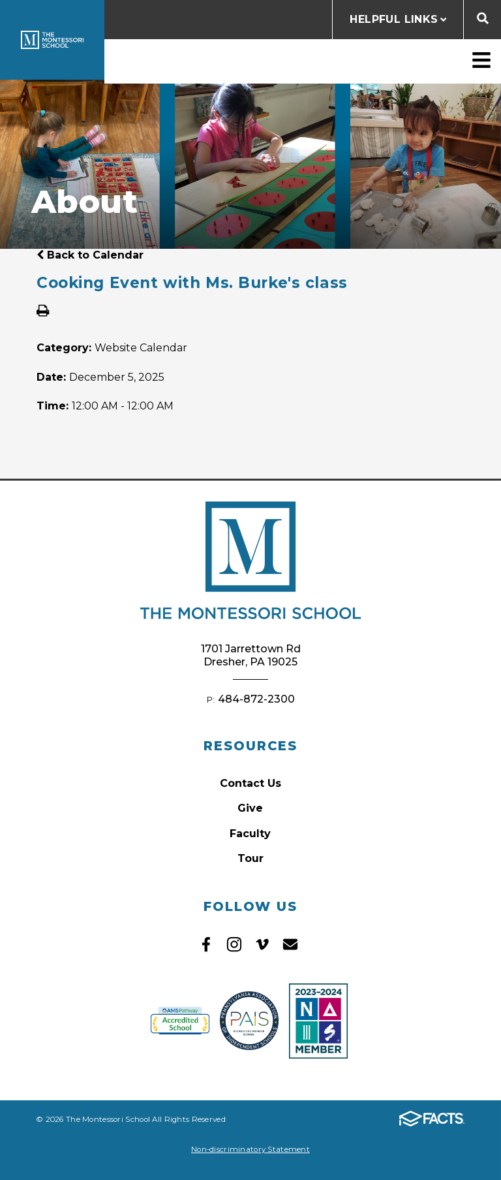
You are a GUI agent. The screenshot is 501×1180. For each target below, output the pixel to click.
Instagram (234, 944)
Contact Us (250, 783)
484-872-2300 (256, 699)
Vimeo (262, 944)
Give (250, 808)
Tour (250, 858)
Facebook (206, 944)
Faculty (250, 833)
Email (290, 944)
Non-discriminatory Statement (250, 1149)
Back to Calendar (90, 255)
